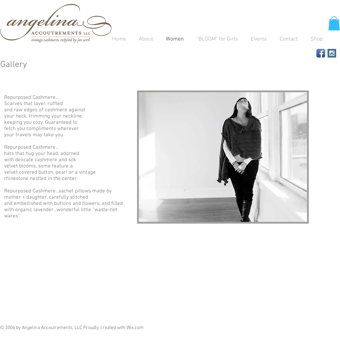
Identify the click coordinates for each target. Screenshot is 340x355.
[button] (334, 23)
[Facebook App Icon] (320, 53)
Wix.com (135, 328)
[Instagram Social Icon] (332, 53)
